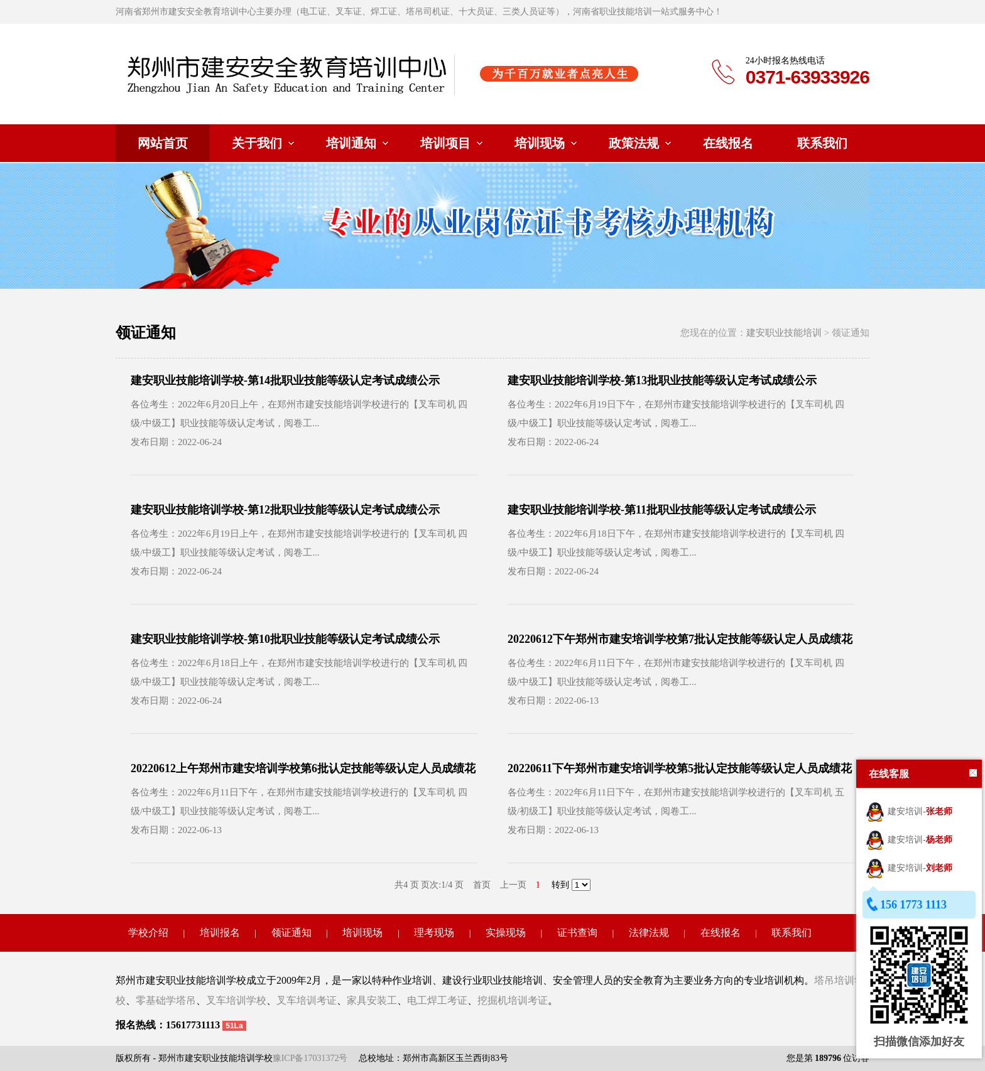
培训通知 (351, 143)
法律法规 (649, 932)
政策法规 (634, 143)
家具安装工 (372, 1000)
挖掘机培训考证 (512, 1000)
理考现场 (434, 932)
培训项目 (445, 143)
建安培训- (909, 811)
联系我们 (822, 143)
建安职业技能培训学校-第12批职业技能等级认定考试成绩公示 (285, 509)
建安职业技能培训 (784, 333)
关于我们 (257, 143)
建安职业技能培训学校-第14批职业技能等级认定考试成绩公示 (285, 380)
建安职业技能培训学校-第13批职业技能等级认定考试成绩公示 (662, 380)
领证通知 (291, 932)
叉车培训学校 (236, 1000)
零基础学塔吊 (166, 1000)
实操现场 (506, 932)
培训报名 (220, 932)
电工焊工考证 (437, 1000)
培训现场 (539, 143)
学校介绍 (148, 932)
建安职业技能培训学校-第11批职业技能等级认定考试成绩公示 (662, 509)
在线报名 (728, 143)
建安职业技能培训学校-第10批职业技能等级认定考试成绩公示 (285, 639)
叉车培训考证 (306, 1000)
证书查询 (577, 932)
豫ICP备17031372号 (310, 1058)
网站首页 (163, 143)
